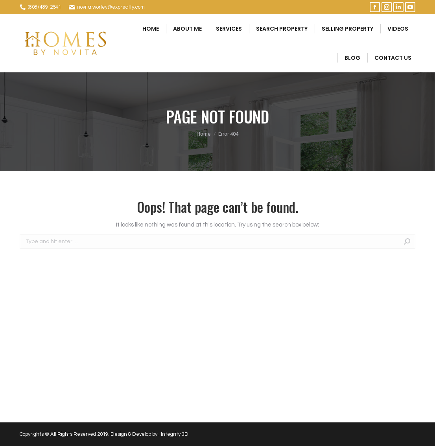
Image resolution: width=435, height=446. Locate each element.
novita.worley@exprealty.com (111, 7)
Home (203, 134)
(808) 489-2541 (44, 7)
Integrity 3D (174, 434)
